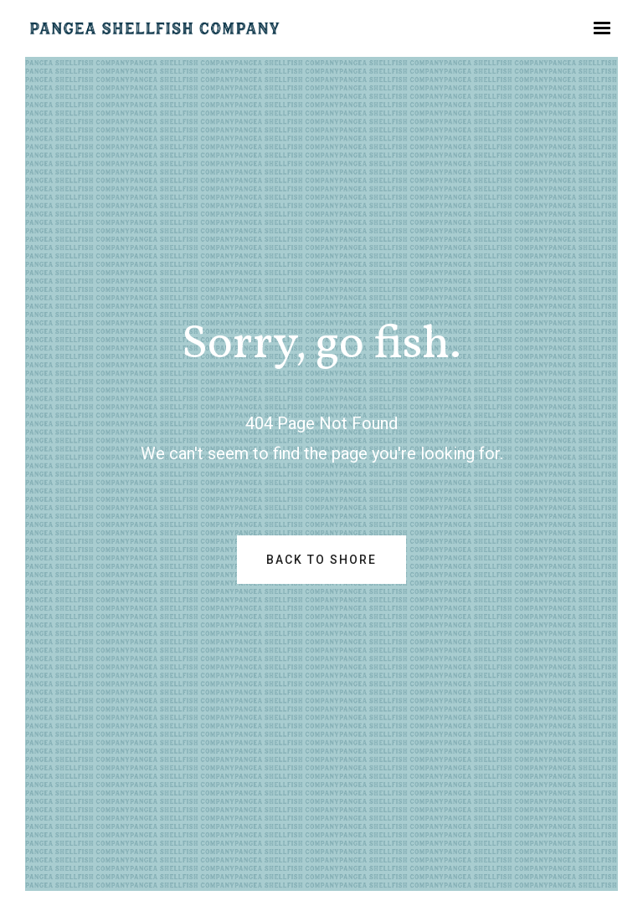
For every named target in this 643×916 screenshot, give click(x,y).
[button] (602, 28)
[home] (155, 28)
